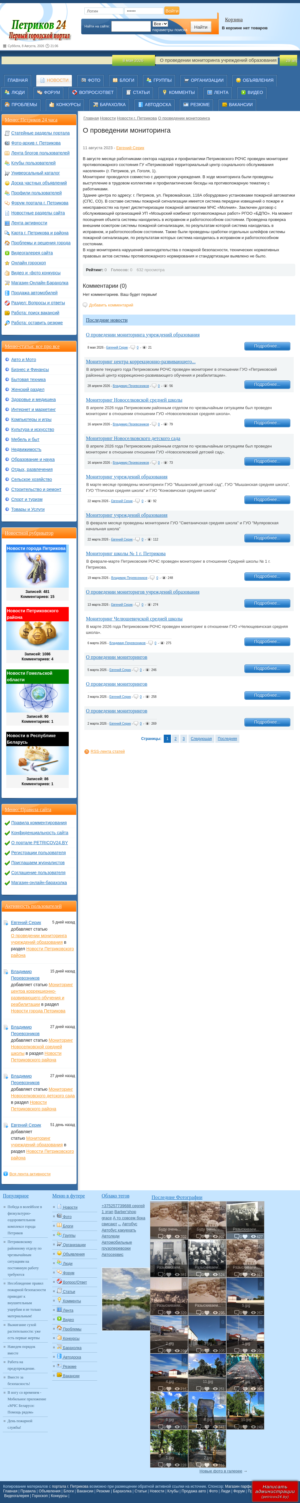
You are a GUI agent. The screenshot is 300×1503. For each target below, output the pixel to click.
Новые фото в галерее (221, 1471)
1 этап (107, 1211)
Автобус (129, 1223)
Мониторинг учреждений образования (127, 476)
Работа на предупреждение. (21, 1365)
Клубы (173, 1491)
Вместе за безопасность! (19, 1380)
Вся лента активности (30, 1174)
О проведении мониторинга (184, 118)
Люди (225, 1491)
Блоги (68, 1491)
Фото (213, 1491)
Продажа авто (194, 1491)
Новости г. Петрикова (137, 118)
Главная (91, 118)
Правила (28, 1491)
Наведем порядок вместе (21, 1349)
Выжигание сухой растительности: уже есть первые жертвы (24, 1331)
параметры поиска (170, 29)
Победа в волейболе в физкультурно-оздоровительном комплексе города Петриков (25, 1220)
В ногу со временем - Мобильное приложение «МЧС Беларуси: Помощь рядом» (27, 1402)
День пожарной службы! (20, 1424)
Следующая (201, 739)
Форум (239, 1491)
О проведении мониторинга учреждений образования (143, 334)
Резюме (103, 1491)
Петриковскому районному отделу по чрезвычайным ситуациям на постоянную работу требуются (25, 1258)
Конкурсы (59, 1496)
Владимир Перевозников (131, 386)
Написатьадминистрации (275, 1491)
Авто (119, 1225)
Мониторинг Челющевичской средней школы (134, 618)
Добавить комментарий (111, 305)
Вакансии (85, 1491)
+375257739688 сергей (123, 1205)
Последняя (227, 739)
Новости (108, 118)
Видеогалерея (16, 1496)
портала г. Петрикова (70, 1486)
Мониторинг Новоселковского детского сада (133, 438)
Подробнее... (267, 345)
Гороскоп (40, 1496)
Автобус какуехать (119, 1230)
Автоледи (110, 1236)
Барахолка (122, 1491)
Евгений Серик (130, 147)
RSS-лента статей (108, 751)
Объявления (49, 1491)
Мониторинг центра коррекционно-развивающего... (141, 361)
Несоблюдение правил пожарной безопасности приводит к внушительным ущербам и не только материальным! (27, 1299)
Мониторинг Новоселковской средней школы (134, 400)
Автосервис (112, 1254)
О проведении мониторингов (116, 657)
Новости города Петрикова (38, 1010)
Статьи (141, 1491)
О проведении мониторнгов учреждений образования (142, 592)
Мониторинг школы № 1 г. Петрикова (126, 553)
